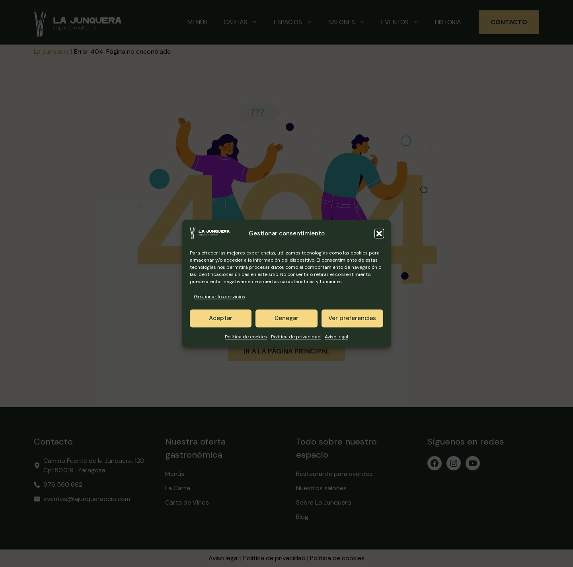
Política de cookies (246, 337)
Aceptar (220, 318)
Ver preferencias (352, 318)
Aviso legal (336, 337)
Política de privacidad (296, 337)
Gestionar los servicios (219, 297)
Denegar (286, 318)
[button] (379, 234)
